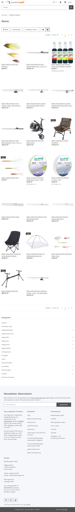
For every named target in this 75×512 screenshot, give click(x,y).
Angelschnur (6, 345)
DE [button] (54, 2)
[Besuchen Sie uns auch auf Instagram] (11, 500)
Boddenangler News (57, 415)
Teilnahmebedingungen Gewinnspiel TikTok (35, 445)
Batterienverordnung (34, 419)
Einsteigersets (6, 352)
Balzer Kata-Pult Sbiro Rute (10, 217)
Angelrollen (5, 337)
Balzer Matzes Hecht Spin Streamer (10, 65)
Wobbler (21, 421)
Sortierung (16, 30)
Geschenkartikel (7, 363)
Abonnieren (64, 405)
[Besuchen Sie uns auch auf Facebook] (6, 500)
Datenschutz (31, 422)
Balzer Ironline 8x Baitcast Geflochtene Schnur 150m (35, 179)
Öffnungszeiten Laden (58, 422)
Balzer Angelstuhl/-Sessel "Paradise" (60, 142)
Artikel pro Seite (31, 30)
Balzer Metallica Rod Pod (10, 291)
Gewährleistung (32, 426)
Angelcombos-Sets (8, 334)
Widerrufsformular (33, 449)
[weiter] (71, 35)
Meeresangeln (6, 370)
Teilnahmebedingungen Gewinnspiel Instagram (35, 439)
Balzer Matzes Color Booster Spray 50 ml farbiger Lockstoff (61, 65)
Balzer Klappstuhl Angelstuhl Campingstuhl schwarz (11, 255)
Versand (53, 429)
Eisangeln (5, 355)
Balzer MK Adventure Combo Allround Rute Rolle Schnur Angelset (36, 105)
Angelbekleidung (7, 330)
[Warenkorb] (68, 2)
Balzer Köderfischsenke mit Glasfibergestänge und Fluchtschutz (35, 255)
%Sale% (4, 323)
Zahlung (53, 433)
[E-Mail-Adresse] (30, 405)
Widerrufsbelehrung (34, 453)
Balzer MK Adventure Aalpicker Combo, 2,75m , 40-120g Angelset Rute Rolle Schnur (37, 292)
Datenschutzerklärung (38, 398)
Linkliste (53, 419)
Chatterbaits (8, 421)
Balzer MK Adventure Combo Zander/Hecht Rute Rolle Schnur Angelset (62, 105)
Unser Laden (55, 426)
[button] (60, 2)
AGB (28, 415)
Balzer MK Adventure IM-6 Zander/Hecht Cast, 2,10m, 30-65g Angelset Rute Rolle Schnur (37, 65)
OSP (20, 425)
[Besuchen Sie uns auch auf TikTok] (16, 500)
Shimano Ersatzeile (8, 377)
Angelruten (5, 341)
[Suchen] (35, 7)
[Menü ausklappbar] (3, 1)
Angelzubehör (6, 348)
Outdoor (4, 374)
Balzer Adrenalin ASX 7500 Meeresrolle (35, 142)
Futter (3, 359)
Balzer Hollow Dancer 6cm (10, 178)
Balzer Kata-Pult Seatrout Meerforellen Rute (60, 218)
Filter (5, 30)
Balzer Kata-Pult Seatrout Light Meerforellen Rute (37, 218)
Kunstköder (5, 366)
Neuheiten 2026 (7, 326)
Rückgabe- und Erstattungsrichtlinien (58, 437)
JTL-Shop (64, 509)
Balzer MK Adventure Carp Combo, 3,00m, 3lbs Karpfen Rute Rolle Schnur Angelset (11, 105)
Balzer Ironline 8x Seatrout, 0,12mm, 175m (60, 179)
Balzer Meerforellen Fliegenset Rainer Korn (62, 255)
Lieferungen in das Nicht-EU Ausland (36, 434)
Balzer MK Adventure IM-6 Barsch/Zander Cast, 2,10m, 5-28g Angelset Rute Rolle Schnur (12, 142)
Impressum (31, 429)
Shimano (11, 425)
